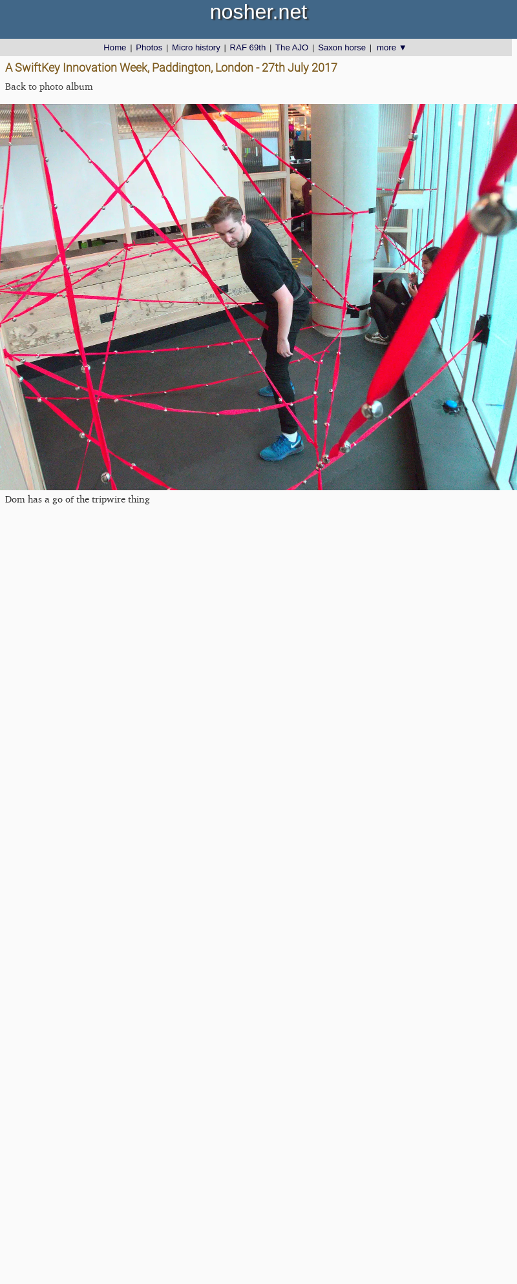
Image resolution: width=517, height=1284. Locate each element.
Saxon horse (342, 47)
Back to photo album (49, 86)
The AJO (291, 47)
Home (114, 47)
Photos (149, 47)
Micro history (196, 47)
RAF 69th (248, 47)
